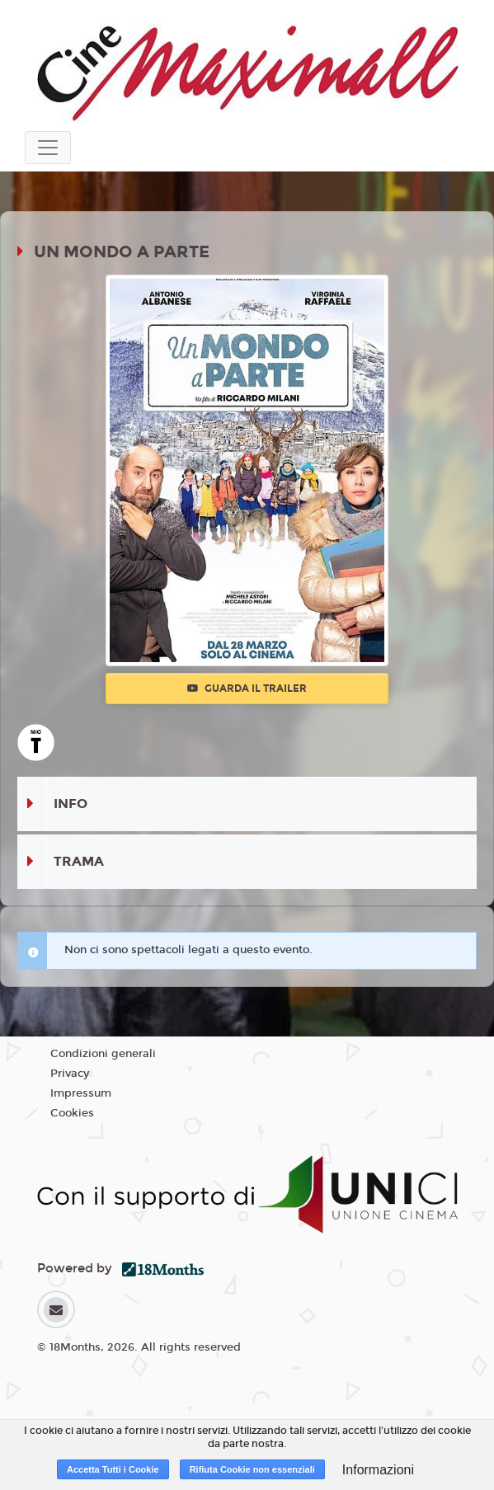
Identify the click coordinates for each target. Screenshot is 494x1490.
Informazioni (378, 1470)
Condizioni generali (103, 1053)
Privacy (69, 1073)
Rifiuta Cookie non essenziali (252, 1469)
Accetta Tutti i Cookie (113, 1469)
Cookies (72, 1113)
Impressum (80, 1093)
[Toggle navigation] (48, 147)
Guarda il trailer (247, 688)
